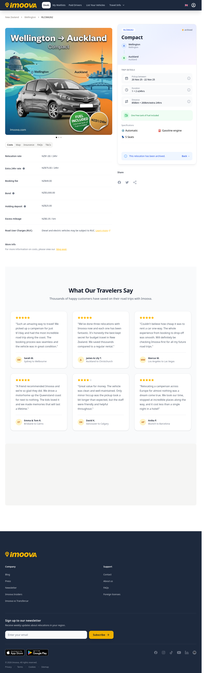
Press (8, 581)
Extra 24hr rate (15, 168)
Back (186, 156)
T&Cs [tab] (48, 144)
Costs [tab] (10, 144)
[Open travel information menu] (117, 5)
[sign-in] (193, 5)
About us (108, 581)
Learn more (103, 230)
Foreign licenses (111, 594)
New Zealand (12, 17)
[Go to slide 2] (58, 137)
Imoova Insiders (13, 594)
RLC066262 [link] (47, 17)
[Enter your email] (46, 635)
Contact (107, 574)
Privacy (8, 667)
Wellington (30, 17)
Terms (20, 667)
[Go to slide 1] (56, 137)
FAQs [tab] (40, 144)
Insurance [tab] (29, 144)
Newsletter (11, 587)
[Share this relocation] (135, 182)
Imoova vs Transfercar (17, 600)
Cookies (32, 667)
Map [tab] (18, 144)
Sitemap (45, 667)
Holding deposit (15, 206)
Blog (7, 574)
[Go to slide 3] (61, 137)
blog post (61, 249)
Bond (10, 193)
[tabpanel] (58, 200)
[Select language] (187, 5)
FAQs (106, 587)
